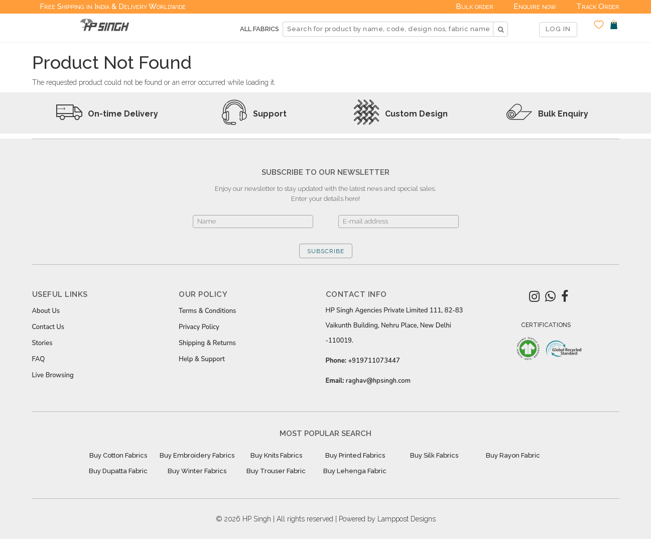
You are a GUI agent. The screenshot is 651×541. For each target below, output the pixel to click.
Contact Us (48, 327)
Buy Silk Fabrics (434, 455)
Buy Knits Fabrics (276, 455)
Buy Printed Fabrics (355, 455)
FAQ (38, 359)
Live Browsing (53, 375)
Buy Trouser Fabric (276, 471)
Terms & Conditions (207, 310)
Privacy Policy (199, 327)
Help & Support (202, 359)
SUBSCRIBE (325, 251)
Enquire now (534, 6)
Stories (42, 343)
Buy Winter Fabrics (197, 471)
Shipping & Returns (207, 343)
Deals (426, 6)
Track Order (597, 6)
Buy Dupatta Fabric (118, 471)
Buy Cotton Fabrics (118, 455)
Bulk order (474, 6)
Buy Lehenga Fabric (354, 471)
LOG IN (558, 29)
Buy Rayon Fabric (513, 455)
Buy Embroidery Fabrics (197, 455)
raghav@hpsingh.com (378, 380)
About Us (46, 310)
